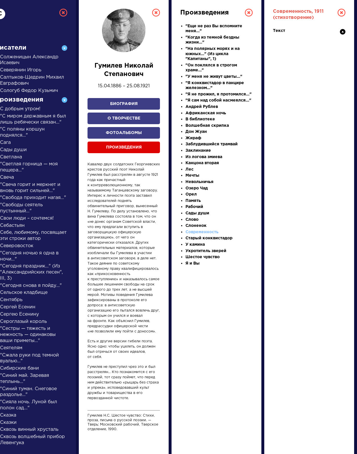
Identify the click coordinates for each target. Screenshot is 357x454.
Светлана (11, 157)
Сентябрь (11, 300)
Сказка (8, 415)
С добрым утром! (20, 109)
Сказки (8, 422)
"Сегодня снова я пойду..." (31, 285)
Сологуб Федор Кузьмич (29, 90)
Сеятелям (11, 348)
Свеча (7, 177)
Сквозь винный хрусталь (29, 429)
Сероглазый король (23, 321)
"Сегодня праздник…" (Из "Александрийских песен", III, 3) (31, 272)
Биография (124, 104)
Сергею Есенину (19, 314)
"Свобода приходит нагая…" (33, 198)
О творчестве (124, 118)
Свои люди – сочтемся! (27, 218)
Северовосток (16, 246)
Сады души (13, 150)
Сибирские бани (19, 368)
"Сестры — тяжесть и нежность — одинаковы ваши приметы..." (28, 334)
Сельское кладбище (24, 292)
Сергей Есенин (17, 307)
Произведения (124, 147)
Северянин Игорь (20, 70)
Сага (5, 142)
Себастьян (12, 225)
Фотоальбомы (124, 133)
